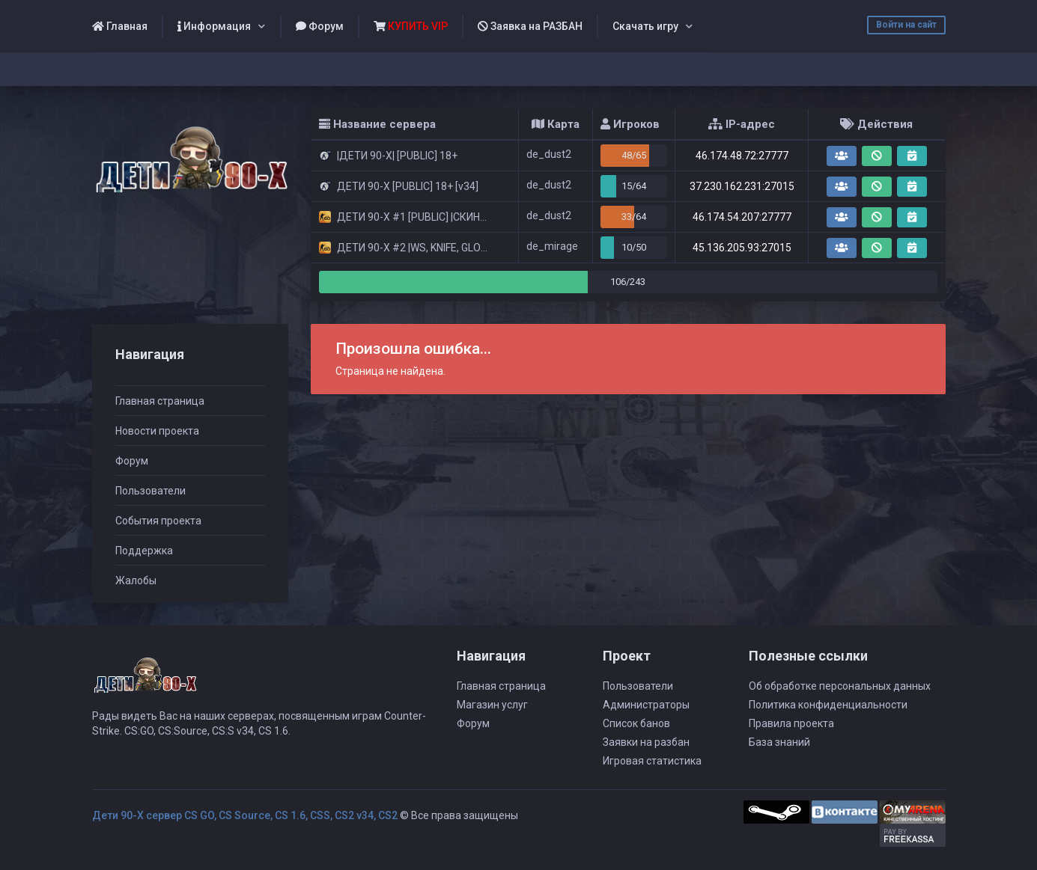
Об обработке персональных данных (840, 686)
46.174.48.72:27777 (742, 156)
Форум (320, 26)
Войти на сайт (906, 24)
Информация (214, 26)
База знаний (779, 742)
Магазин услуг (492, 705)
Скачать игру (645, 26)
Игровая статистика (652, 761)
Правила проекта (791, 723)
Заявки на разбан (646, 742)
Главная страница (159, 401)
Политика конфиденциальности (828, 705)
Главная (120, 26)
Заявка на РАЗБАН (530, 26)
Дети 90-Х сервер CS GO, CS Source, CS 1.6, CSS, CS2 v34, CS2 (245, 815)
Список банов (636, 723)
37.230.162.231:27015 (742, 186)
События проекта (158, 521)
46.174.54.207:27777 (742, 217)
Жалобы (135, 580)
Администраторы (646, 705)
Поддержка (144, 551)
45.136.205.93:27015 (742, 248)
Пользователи (150, 491)
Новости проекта (157, 431)
